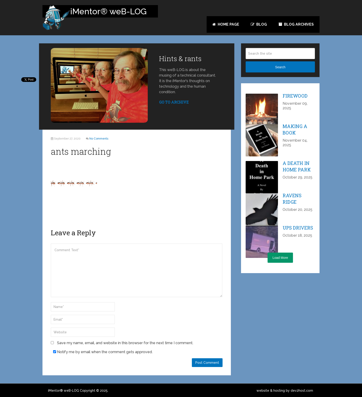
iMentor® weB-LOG (63, 390)
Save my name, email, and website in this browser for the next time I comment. (125, 343)
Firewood (295, 96)
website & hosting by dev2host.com (284, 390)
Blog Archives (296, 24)
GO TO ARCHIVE (174, 102)
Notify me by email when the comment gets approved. (103, 352)
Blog (259, 24)
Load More (280, 258)
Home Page (225, 24)
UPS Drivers (298, 228)
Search (280, 67)
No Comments (98, 138)
